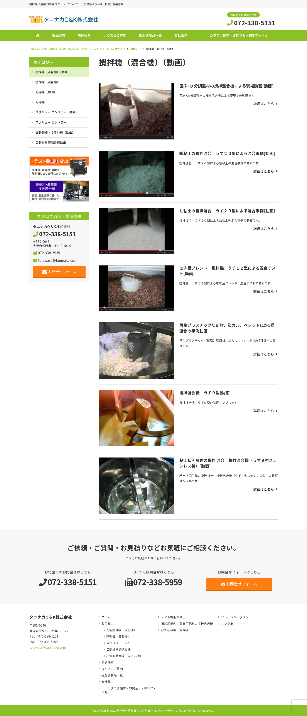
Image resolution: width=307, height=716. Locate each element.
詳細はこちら (263, 103)
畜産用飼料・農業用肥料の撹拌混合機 (187, 624)
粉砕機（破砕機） (118, 636)
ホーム (106, 617)
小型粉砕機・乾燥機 (175, 630)
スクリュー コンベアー (50, 122)
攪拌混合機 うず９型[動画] (205, 393)
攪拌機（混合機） (47, 82)
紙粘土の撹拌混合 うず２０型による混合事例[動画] (227, 153)
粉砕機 (40, 102)
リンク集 (227, 624)
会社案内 (180, 35)
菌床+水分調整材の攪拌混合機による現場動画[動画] (226, 85)
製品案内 (58, 35)
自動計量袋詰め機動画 (50, 142)
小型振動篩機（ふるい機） (124, 656)
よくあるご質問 (114, 35)
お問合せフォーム (59, 271)
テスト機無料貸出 (173, 617)
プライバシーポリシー (236, 617)
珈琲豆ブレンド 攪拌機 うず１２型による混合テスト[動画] (227, 270)
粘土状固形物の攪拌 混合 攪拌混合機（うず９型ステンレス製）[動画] (228, 463)
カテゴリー (43, 62)
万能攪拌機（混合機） (121, 630)
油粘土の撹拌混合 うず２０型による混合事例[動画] (227, 210)
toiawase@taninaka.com (55, 260)
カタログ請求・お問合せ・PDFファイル (239, 35)
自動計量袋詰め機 (118, 649)
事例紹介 (84, 35)
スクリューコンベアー (121, 643)
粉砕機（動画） (46, 92)
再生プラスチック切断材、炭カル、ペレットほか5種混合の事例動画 (227, 327)
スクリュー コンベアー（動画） (57, 112)
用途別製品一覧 (150, 35)
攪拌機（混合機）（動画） (53, 72)
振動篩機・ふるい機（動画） (55, 132)
